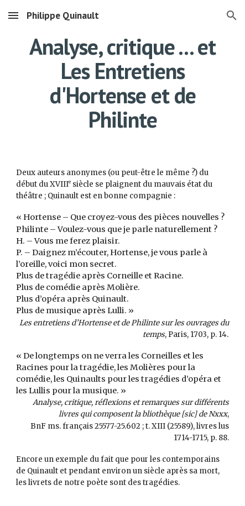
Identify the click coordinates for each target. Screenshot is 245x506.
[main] (122, 83)
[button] (13, 15)
